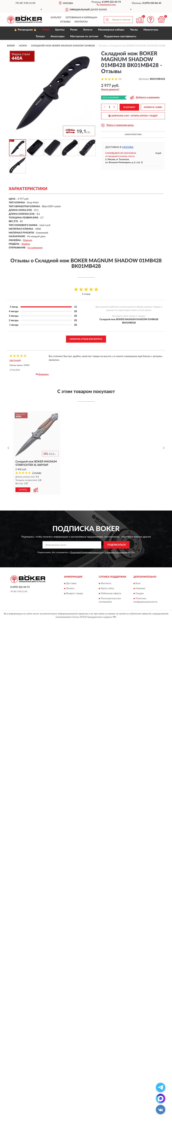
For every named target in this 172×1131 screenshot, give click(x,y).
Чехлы (134, 29)
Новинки (140, 588)
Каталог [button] (56, 17)
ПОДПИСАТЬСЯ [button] (116, 545)
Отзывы (65, 22)
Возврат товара (74, 593)
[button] (106, 4)
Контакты (81, 22)
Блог (138, 583)
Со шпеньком (35, 248)
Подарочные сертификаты (120, 36)
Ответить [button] (42, 374)
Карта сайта (107, 588)
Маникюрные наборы (111, 29)
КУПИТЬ (23, 490)
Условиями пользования (115, 553)
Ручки (73, 29)
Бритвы (59, 29)
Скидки (140, 593)
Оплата (70, 588)
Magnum (27, 240)
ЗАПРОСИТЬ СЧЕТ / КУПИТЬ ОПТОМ (133, 116)
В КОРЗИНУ (129, 107)
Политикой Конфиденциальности (86, 553)
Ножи (46, 29)
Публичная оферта (111, 593)
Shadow (26, 244)
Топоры (40, 36)
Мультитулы (150, 29)
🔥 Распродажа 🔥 (25, 29)
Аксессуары (57, 36)
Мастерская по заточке (84, 36)
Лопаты (87, 29)
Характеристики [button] (133, 134)
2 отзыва (36, 473)
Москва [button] (127, 147)
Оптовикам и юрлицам (81, 17)
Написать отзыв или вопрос (86, 339)
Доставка (71, 583)
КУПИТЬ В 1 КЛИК (153, 107)
